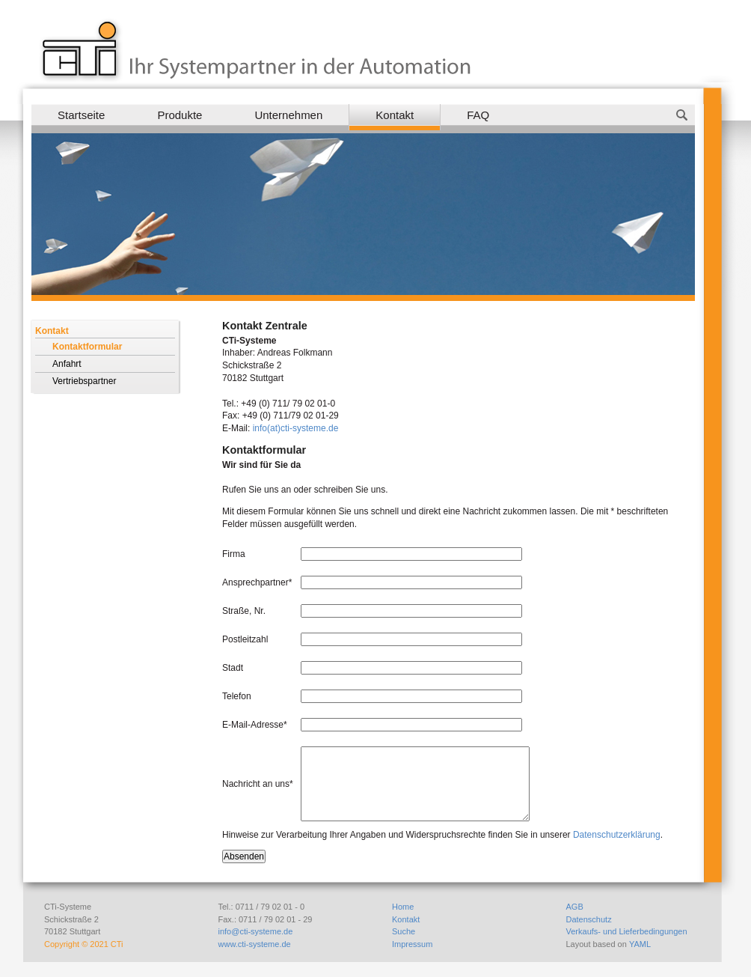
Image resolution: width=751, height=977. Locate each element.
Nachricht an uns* (257, 784)
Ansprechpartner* (257, 582)
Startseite (81, 115)
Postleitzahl (245, 639)
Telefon (236, 696)
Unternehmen (288, 115)
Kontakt (395, 115)
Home (403, 906)
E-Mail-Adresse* (254, 724)
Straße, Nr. (244, 611)
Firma (233, 554)
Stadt (232, 668)
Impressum (412, 944)
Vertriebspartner (84, 381)
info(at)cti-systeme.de (296, 428)
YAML (640, 944)
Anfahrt (67, 364)
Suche (403, 931)
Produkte (179, 115)
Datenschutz (589, 919)
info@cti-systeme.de (255, 931)
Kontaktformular (87, 346)
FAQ (478, 115)
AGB (574, 906)
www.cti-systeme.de (254, 944)
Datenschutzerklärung (616, 835)
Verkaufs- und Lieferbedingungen (626, 931)
